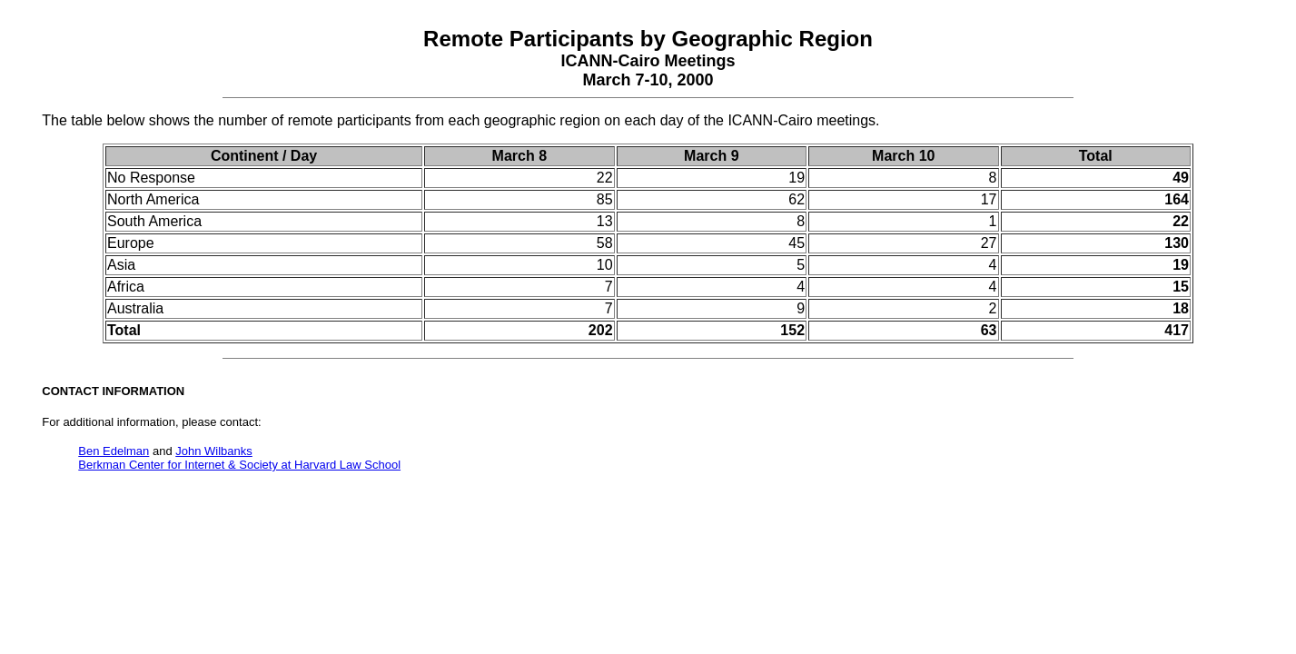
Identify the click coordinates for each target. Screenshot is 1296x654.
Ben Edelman (113, 451)
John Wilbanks (213, 451)
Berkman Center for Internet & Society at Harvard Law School (239, 464)
